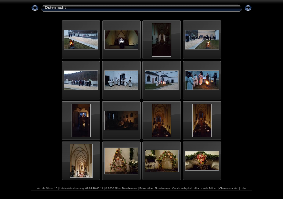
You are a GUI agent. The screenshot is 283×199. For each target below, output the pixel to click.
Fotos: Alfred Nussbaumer (154, 188)
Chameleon (226, 188)
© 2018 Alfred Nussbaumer (121, 188)
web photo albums (192, 188)
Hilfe (243, 188)
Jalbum (213, 188)
